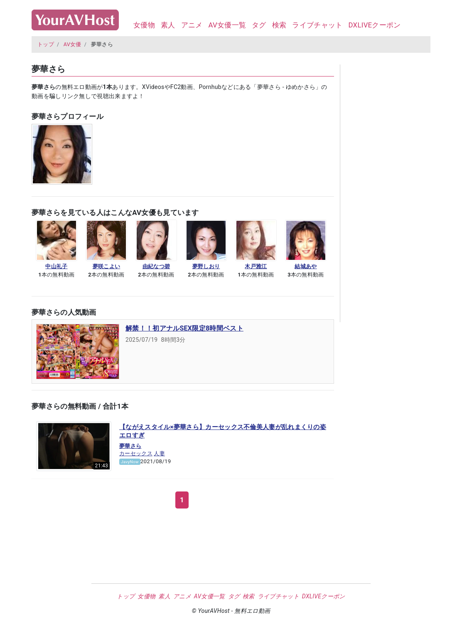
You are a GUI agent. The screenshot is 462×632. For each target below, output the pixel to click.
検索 (279, 25)
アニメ (192, 25)
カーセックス (135, 453)
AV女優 (72, 44)
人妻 (159, 453)
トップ (45, 44)
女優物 (144, 25)
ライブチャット (317, 25)
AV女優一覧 (227, 25)
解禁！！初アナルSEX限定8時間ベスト (184, 328)
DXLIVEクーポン (374, 25)
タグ (259, 25)
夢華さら (130, 446)
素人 (168, 25)
